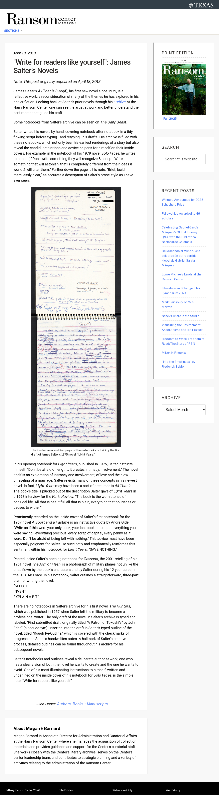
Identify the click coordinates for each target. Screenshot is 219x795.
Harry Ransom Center (22, 790)
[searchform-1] (184, 159)
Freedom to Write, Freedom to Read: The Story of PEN (180, 359)
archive (120, 102)
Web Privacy (174, 790)
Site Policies (67, 790)
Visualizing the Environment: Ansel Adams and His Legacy (180, 339)
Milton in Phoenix (176, 373)
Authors (64, 704)
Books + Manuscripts (90, 704)
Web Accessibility (124, 790)
